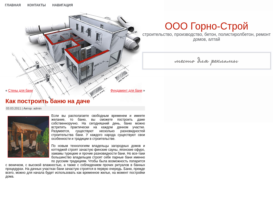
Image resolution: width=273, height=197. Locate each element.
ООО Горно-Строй (206, 26)
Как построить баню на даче (47, 101)
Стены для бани (20, 90)
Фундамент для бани (126, 90)
